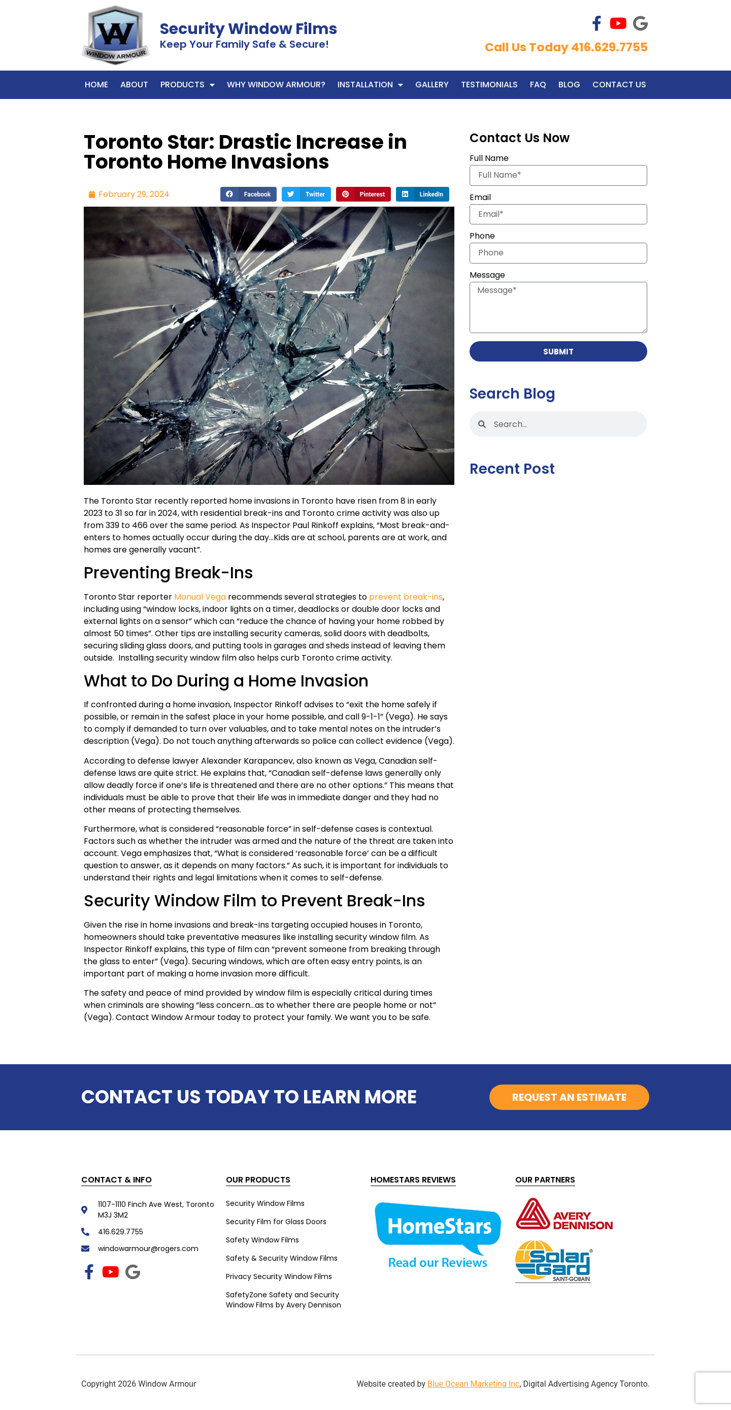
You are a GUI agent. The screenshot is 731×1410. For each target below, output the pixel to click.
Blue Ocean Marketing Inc (473, 1384)
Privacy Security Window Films (279, 1276)
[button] (248, 194)
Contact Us (619, 84)
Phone (482, 237)
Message (487, 276)
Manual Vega (200, 597)
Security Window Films (249, 29)
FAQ (538, 84)
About (134, 84)
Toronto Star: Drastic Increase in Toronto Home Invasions (245, 152)
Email (480, 198)
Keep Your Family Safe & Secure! (244, 44)
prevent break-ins (406, 597)
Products (187, 85)
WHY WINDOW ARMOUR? (276, 84)
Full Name (489, 159)
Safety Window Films (262, 1240)
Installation (370, 85)
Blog (569, 84)
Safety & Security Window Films (282, 1258)
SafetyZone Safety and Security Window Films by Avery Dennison (283, 1300)
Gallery (432, 84)
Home (96, 84)
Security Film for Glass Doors (276, 1222)
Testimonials (489, 84)
